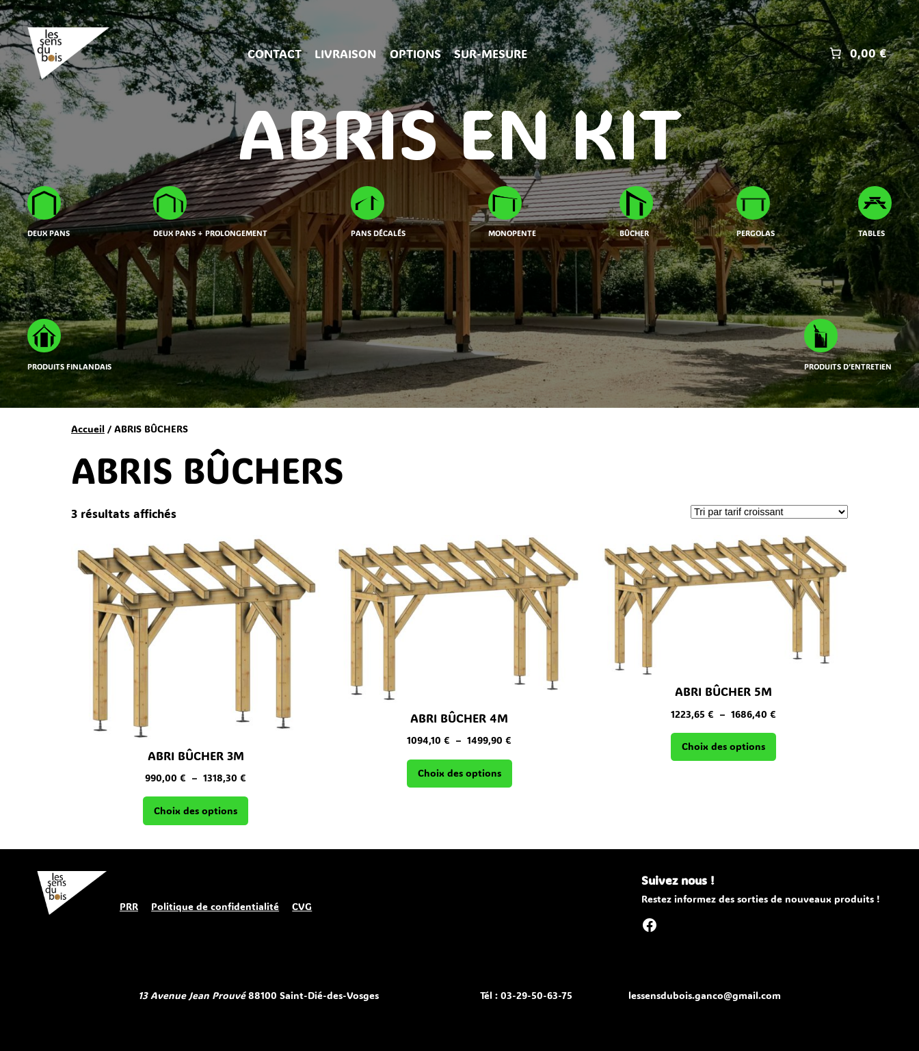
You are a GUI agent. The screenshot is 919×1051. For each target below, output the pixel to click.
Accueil (88, 428)
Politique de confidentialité (215, 906)
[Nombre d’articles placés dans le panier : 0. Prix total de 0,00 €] (856, 53)
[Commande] (769, 512)
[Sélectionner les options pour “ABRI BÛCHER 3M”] (195, 810)
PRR (129, 906)
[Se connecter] (677, 54)
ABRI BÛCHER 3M (196, 755)
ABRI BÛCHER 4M (459, 718)
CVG (302, 906)
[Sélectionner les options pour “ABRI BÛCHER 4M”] (459, 774)
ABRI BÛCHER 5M (723, 691)
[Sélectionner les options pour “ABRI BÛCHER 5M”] (723, 747)
